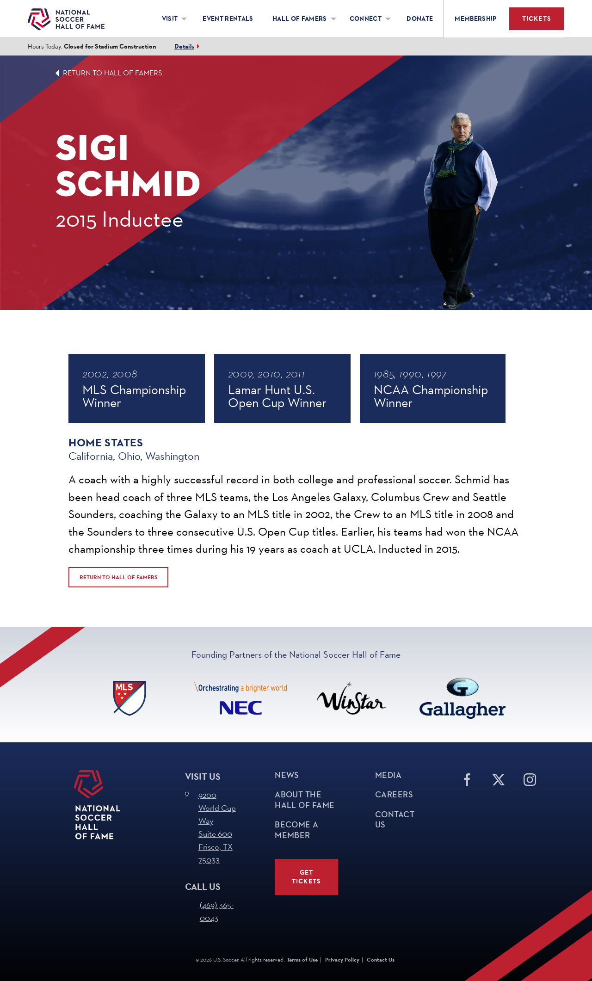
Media (388, 775)
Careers (394, 795)
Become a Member (297, 830)
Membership (476, 18)
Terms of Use (302, 959)
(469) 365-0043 (217, 911)
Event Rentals (228, 18)
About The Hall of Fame (304, 800)
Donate (420, 18)
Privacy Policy (342, 959)
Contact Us (394, 819)
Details (184, 46)
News (287, 775)
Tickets (536, 18)
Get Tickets (306, 877)
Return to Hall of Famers (112, 73)
